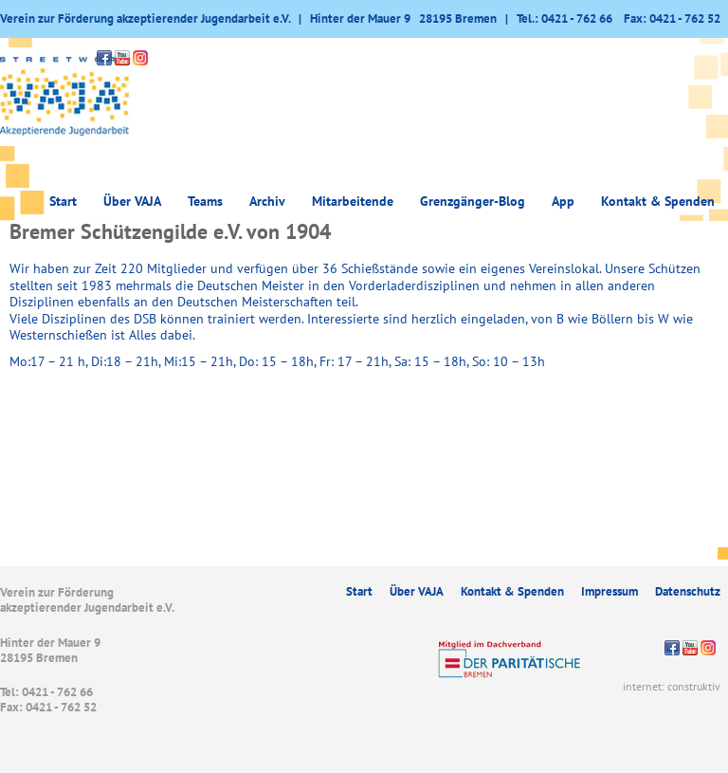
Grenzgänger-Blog (472, 201)
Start (63, 201)
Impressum (609, 591)
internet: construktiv (671, 686)
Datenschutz (687, 591)
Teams (205, 201)
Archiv (267, 201)
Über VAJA (132, 201)
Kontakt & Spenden (658, 201)
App (563, 201)
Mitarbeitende (352, 201)
